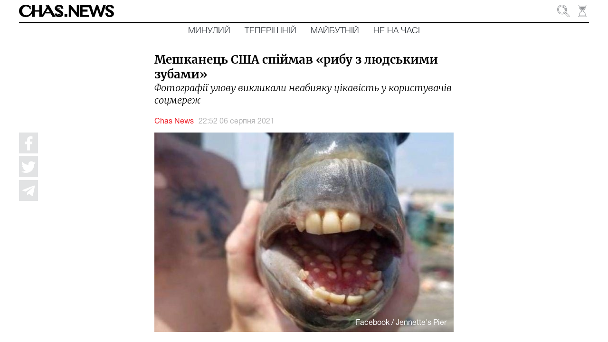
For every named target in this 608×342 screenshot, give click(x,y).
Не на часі (396, 31)
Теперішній (270, 31)
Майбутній (335, 31)
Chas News (174, 121)
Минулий (209, 31)
